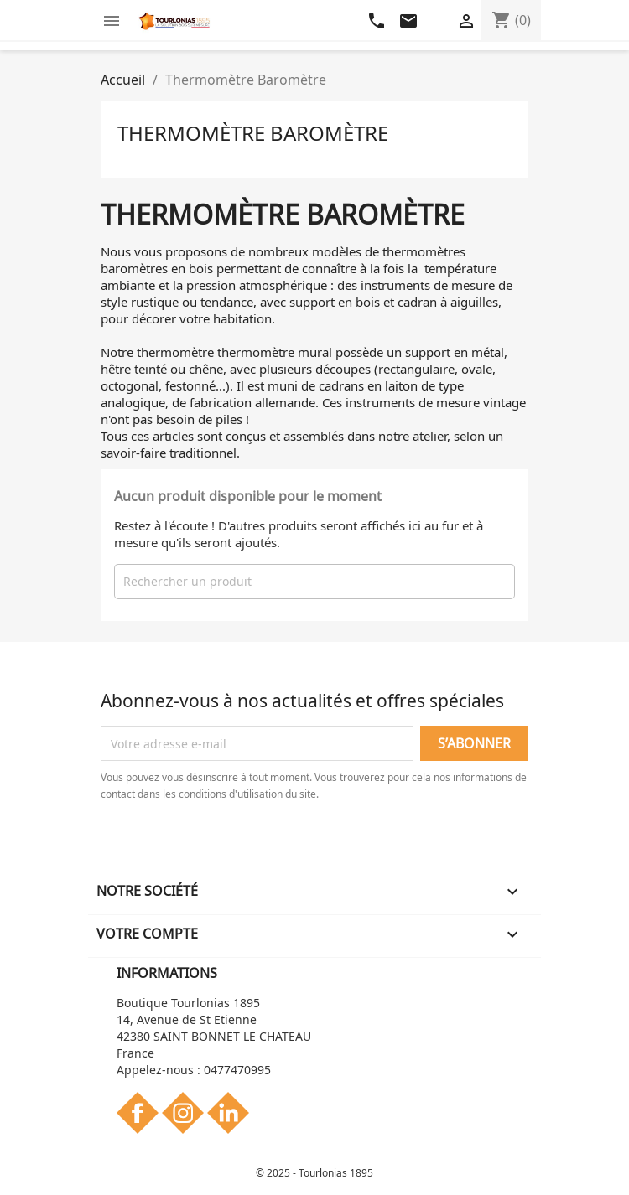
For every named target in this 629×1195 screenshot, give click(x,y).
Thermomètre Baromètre (252, 133)
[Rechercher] (314, 581)
